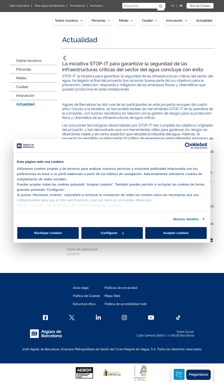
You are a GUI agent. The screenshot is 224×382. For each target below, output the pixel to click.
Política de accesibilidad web (126, 304)
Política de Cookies (86, 296)
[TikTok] (178, 317)
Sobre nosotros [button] (69, 21)
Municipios (96, 5)
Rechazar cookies (48, 233)
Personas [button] (101, 21)
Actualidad (204, 21)
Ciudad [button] (149, 21)
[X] (72, 317)
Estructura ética (84, 304)
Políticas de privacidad (121, 288)
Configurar (112, 233)
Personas (23, 69)
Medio (21, 78)
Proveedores (77, 5)
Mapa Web (112, 296)
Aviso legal (81, 288)
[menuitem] (69, 20)
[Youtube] (151, 317)
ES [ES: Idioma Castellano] (181, 5)
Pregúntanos (198, 375)
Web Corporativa (19, 5)
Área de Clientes (200, 5)
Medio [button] (126, 21)
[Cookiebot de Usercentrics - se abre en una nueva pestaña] (188, 145)
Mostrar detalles (186, 219)
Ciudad (22, 87)
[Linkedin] (98, 317)
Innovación (176, 21)
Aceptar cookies (176, 233)
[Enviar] (160, 6)
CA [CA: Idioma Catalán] (172, 5)
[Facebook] (45, 317)
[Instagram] (124, 317)
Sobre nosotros (29, 61)
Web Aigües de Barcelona (50, 5)
